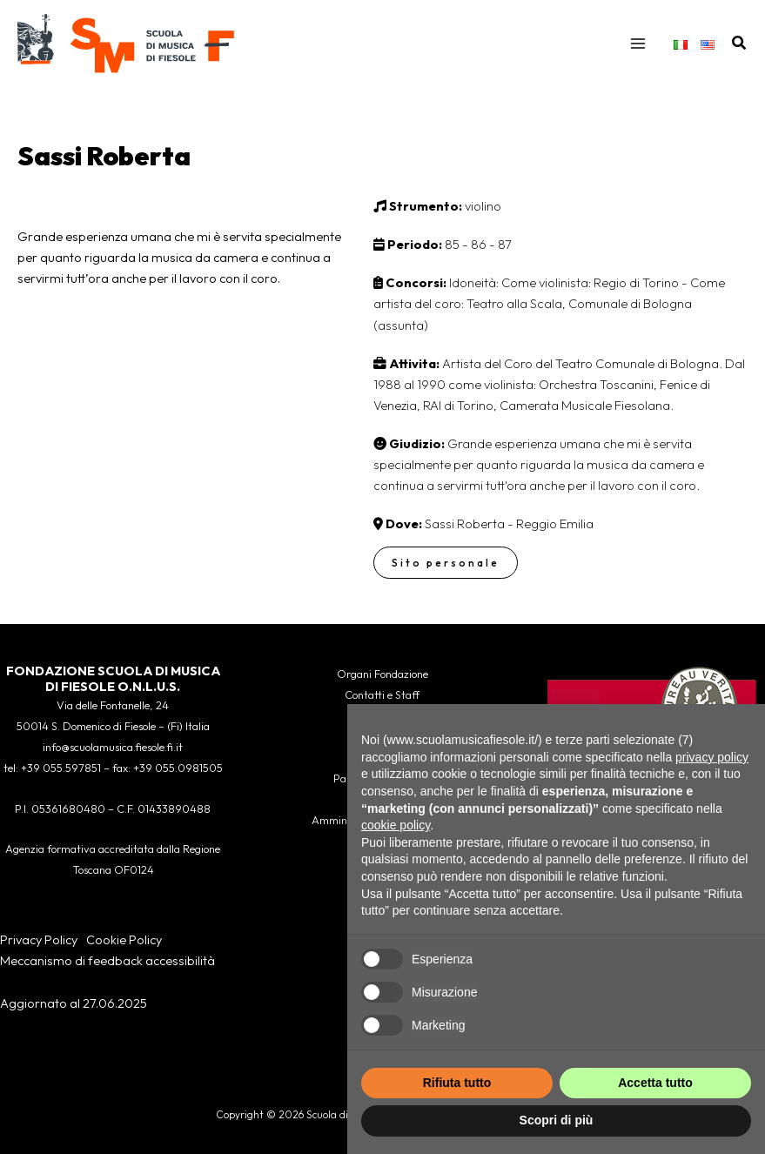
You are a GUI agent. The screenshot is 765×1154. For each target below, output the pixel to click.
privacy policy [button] (711, 757)
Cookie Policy (124, 939)
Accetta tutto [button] (655, 1083)
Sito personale (446, 562)
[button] (740, 43)
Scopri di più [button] (557, 1120)
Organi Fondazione (382, 674)
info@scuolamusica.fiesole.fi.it (113, 747)
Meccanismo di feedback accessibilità (107, 960)
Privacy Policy (38, 939)
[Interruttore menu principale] (638, 43)
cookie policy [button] (395, 825)
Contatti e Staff (382, 694)
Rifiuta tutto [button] (457, 1083)
